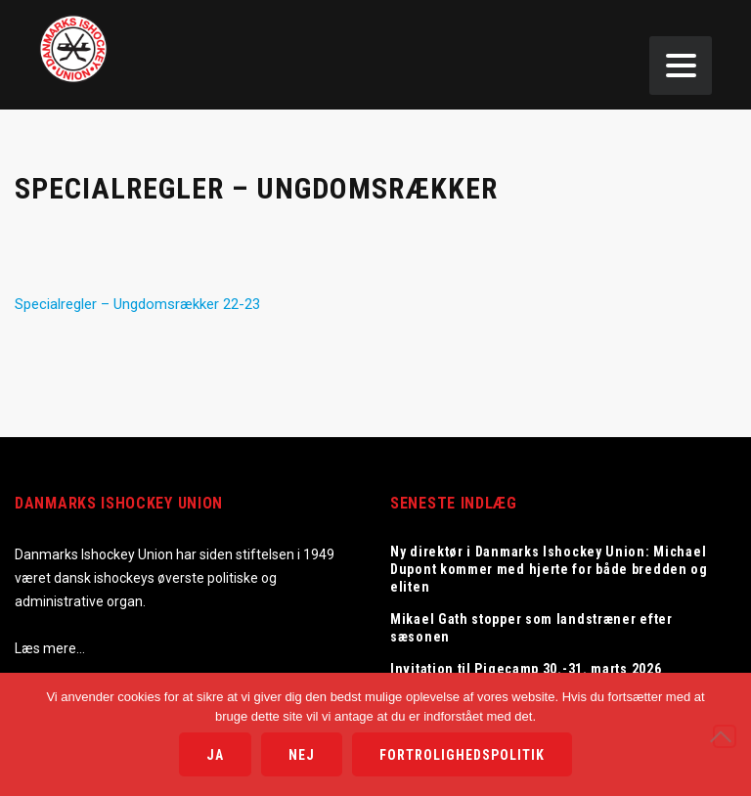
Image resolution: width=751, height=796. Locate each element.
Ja (215, 755)
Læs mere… (50, 648)
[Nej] (724, 736)
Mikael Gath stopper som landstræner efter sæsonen (531, 627)
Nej (301, 755)
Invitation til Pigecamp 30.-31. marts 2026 (525, 669)
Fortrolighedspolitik (462, 755)
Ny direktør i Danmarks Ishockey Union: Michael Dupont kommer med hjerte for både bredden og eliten (549, 569)
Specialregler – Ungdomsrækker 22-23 (137, 304)
